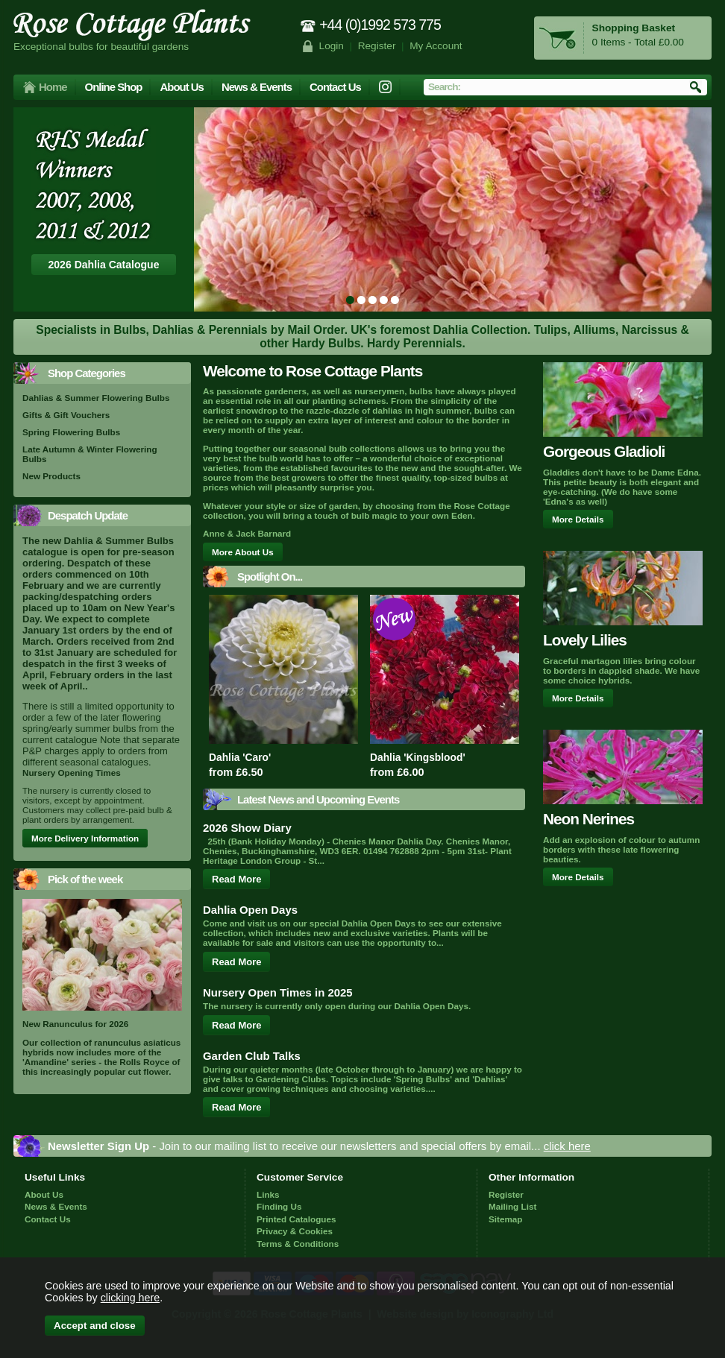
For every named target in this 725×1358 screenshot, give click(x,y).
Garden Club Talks (252, 1055)
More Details (578, 519)
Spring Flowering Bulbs (71, 432)
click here (567, 1146)
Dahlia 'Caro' (240, 757)
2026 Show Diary (247, 827)
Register (377, 45)
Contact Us (335, 86)
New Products (51, 476)
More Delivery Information (85, 838)
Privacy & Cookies (295, 1231)
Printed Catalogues (296, 1219)
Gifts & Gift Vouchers (66, 415)
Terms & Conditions (298, 1243)
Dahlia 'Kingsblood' (417, 757)
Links (268, 1194)
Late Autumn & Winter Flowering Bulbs (89, 454)
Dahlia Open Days (250, 909)
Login (331, 45)
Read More (236, 879)
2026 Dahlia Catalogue (104, 265)
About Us (181, 86)
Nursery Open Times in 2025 (278, 992)
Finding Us (279, 1206)
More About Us (243, 552)
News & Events (257, 86)
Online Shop (113, 86)
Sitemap (505, 1219)
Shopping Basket (633, 28)
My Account (435, 45)
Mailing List (512, 1206)
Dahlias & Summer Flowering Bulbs (95, 397)
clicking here (130, 1298)
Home (53, 86)
